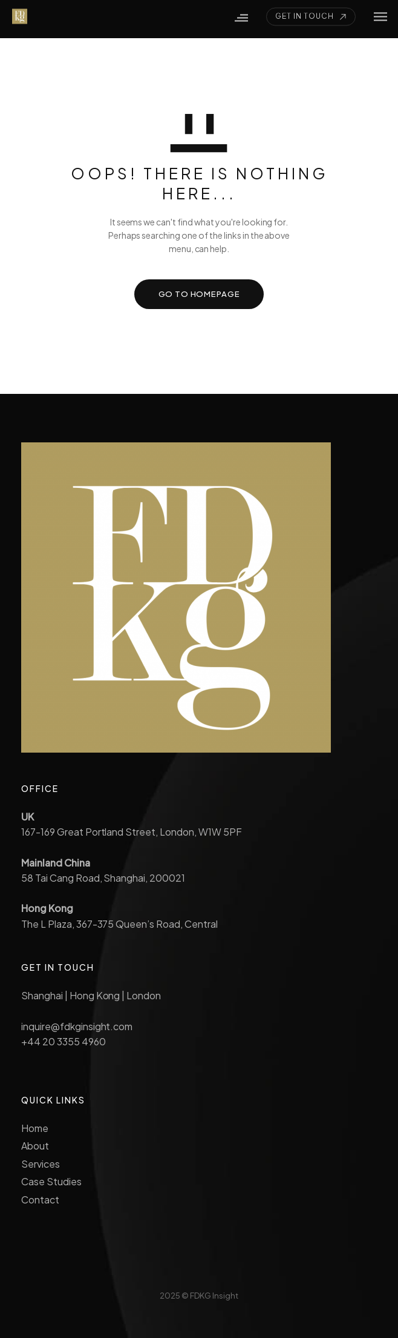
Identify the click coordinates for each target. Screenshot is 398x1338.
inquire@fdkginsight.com (76, 1026)
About (35, 1145)
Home (34, 1128)
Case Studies (51, 1181)
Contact (40, 1199)
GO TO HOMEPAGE (199, 294)
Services (40, 1163)
